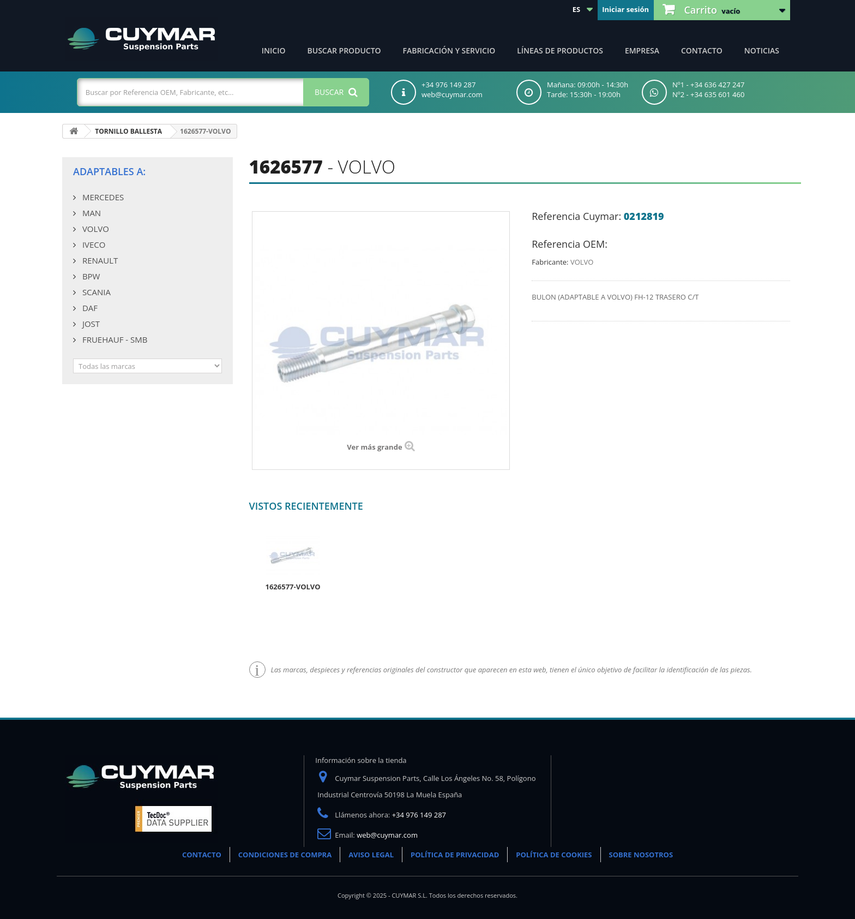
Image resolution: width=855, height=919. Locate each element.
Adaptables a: (109, 171)
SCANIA (95, 292)
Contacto (701, 50)
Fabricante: (550, 262)
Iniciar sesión (625, 9)
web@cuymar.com (387, 835)
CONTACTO (201, 855)
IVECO (92, 244)
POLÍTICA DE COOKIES (554, 855)
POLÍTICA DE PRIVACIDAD (455, 855)
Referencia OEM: (569, 244)
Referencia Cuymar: (576, 216)
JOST (90, 323)
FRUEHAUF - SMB (113, 339)
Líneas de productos (560, 50)
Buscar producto (344, 50)
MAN (90, 212)
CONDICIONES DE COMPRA (285, 855)
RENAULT (99, 260)
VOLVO (94, 228)
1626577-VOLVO (293, 587)
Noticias (761, 50)
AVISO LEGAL (371, 855)
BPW (90, 276)
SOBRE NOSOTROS (641, 855)
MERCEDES (102, 197)
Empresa (642, 50)
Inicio (274, 50)
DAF (89, 307)
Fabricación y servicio (449, 50)
